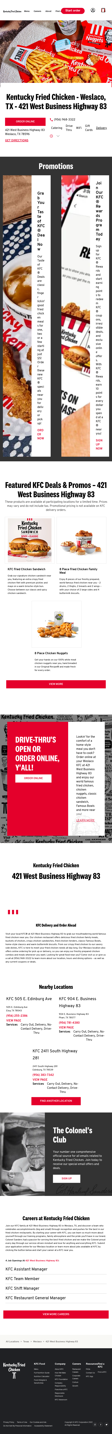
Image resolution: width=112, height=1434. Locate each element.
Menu (36, 1369)
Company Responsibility (60, 1384)
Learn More (85, 820)
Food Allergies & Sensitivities (40, 1381)
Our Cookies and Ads (38, 1422)
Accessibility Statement (43, 1426)
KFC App (89, 1376)
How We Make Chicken (60, 1374)
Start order (72, 10)
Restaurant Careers (76, 1370)
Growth (75, 1386)
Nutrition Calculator (41, 1376)
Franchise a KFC (61, 1390)
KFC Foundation (61, 1379)
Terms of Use (22, 1422)
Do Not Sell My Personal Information (17, 1426)
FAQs (88, 1369)
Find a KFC (102, 1372)
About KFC (59, 1369)
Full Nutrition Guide (41, 1373)
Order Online (25, 121)
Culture (75, 1382)
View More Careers (56, 1314)
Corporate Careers (76, 1377)
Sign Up (67, 1178)
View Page (13, 1020)
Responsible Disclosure (59, 1394)
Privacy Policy (8, 1422)
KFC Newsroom (61, 1400)
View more (56, 684)
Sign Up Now (99, 444)
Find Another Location (56, 1101)
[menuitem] (27, 11)
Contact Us (90, 1373)
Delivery (101, 128)
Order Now (40, 434)
